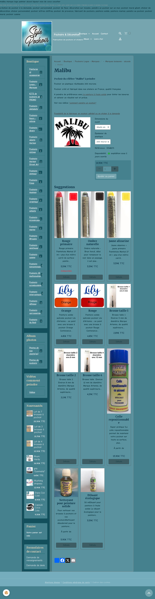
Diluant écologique (92, 497)
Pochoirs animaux (35, 177)
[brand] (46, 36)
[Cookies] (6, 592)
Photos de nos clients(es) (35, 362)
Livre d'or (98, 39)
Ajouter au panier (106, 176)
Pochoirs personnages (36, 274)
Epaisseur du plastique (101, 135)
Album (87, 39)
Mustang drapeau (38, 495)
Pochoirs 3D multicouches (36, 284)
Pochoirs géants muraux (35, 143)
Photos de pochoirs (35, 374)
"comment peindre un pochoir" (83, 103)
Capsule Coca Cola (39, 520)
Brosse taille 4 (92, 375)
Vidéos (32, 405)
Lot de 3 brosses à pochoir (39, 442)
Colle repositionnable (119, 419)
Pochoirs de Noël (35, 332)
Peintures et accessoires (36, 72)
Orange (66, 310)
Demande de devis (35, 578)
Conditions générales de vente (76, 595)
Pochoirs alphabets (35, 109)
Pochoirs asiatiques (35, 255)
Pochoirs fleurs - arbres (36, 120)
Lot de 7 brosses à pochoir (39, 427)
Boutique (83, 33)
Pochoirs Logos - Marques (87, 61)
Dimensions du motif (101, 120)
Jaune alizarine (119, 241)
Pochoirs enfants (35, 216)
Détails (66, 277)
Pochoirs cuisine (35, 264)
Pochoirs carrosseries (36, 323)
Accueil (95, 33)
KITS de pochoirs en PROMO (35, 98)
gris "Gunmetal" (39, 482)
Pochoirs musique (35, 197)
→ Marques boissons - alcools (116, 61)
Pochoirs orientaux (35, 206)
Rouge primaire (66, 242)
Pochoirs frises (35, 187)
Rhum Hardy (37, 470)
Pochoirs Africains (35, 245)
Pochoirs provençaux (36, 226)
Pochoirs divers (35, 132)
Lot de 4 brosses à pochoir (39, 457)
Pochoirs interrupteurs (36, 303)
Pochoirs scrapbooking (36, 293)
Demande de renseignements (34, 571)
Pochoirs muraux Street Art (36, 165)
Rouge (92, 310)
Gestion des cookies (101, 595)
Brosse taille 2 (66, 375)
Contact (104, 33)
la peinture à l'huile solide (94, 94)
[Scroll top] (149, 593)
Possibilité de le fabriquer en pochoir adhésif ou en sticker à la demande (88, 113)
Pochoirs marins (35, 235)
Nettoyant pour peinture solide (66, 503)
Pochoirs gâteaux (35, 313)
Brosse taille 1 (118, 310)
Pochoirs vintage (35, 155)
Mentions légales (51, 595)
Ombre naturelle (92, 242)
